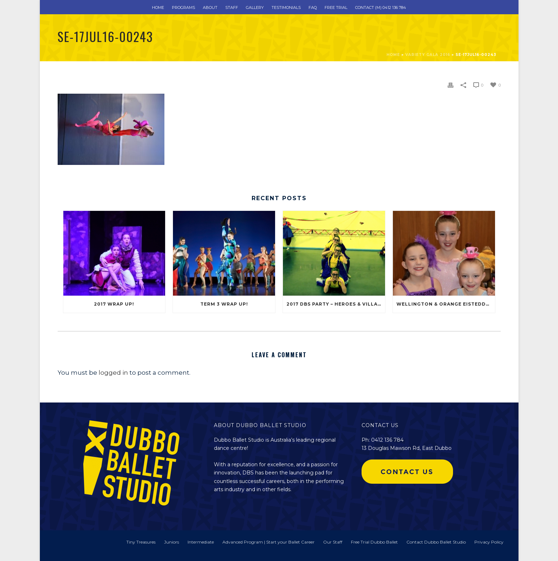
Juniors (171, 542)
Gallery (255, 7)
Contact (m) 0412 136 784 (380, 7)
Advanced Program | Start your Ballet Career (268, 542)
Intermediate (201, 542)
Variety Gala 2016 (427, 54)
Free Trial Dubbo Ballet (374, 542)
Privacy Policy (489, 542)
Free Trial (336, 7)
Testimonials (286, 7)
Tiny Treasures (141, 542)
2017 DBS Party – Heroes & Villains (335, 304)
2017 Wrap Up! (114, 304)
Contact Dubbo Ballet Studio (436, 542)
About (210, 7)
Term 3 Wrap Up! (224, 304)
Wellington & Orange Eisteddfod (445, 304)
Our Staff (332, 542)
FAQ (313, 7)
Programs (183, 7)
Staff (231, 7)
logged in (113, 372)
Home (158, 7)
